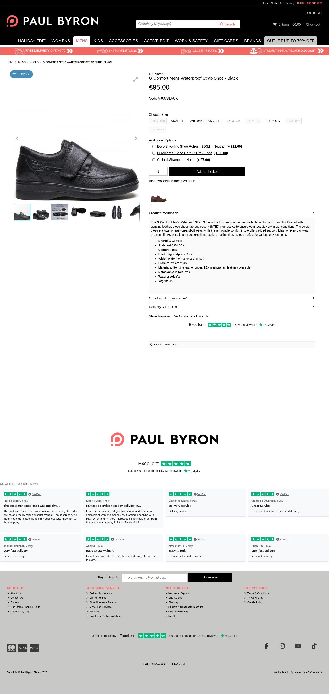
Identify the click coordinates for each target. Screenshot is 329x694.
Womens (61, 40)
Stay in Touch (107, 577)
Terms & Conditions (256, 593)
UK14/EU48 (157, 129)
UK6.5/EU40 (158, 121)
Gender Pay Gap (18, 611)
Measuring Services (98, 607)
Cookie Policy (253, 602)
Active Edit (156, 40)
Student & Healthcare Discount (184, 607)
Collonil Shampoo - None (183, 160)
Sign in (311, 12)
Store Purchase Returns (101, 602)
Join (320, 12)
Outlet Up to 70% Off (290, 40)
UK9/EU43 (214, 121)
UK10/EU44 (233, 121)
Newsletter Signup (177, 593)
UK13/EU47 (293, 121)
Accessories (123, 40)
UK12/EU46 (273, 121)
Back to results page (165, 344)
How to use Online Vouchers (103, 616)
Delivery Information (99, 593)
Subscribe (210, 577)
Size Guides (173, 597)
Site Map (171, 602)
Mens (81, 40)
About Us (14, 593)
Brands (252, 40)
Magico (286, 672)
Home (265, 3)
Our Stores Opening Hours (23, 607)
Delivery (290, 3)
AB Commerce (314, 672)
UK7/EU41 (177, 121)
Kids (98, 40)
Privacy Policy (253, 597)
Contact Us (277, 3)
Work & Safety (191, 40)
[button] (135, 79)
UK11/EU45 (253, 121)
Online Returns (96, 597)
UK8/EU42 (196, 121)
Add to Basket (207, 171)
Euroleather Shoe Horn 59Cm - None (192, 153)
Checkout (313, 24)
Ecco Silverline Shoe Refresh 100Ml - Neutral (199, 147)
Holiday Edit (32, 40)
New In (170, 616)
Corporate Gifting (176, 611)
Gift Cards (226, 40)
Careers (13, 602)
